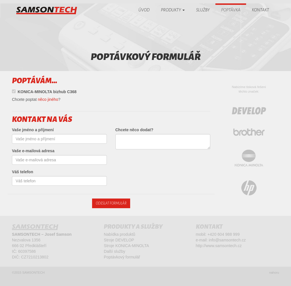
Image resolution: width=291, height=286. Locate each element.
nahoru (274, 273)
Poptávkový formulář (122, 258)
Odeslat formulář (111, 203)
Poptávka (230, 10)
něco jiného (48, 99)
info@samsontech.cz (227, 241)
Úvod (143, 10)
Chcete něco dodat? (134, 130)
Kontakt (260, 10)
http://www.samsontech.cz (219, 246)
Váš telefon (22, 172)
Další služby (114, 252)
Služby (203, 10)
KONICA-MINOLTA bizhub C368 (44, 91)
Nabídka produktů (119, 235)
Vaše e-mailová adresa (33, 151)
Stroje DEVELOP (119, 241)
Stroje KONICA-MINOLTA (126, 246)
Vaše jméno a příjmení (33, 130)
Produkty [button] (173, 10)
